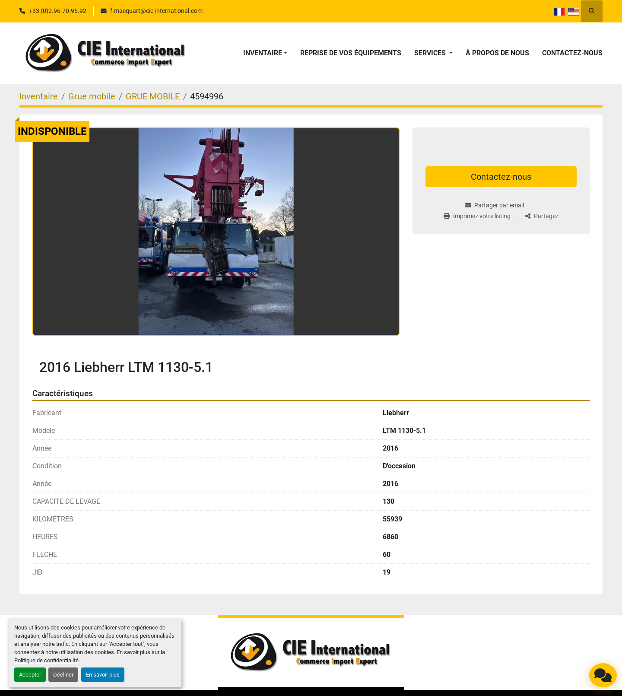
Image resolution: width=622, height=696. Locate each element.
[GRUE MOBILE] (153, 96)
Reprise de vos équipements (350, 53)
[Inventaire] (38, 96)
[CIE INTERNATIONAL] (311, 653)
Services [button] (430, 53)
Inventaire (262, 53)
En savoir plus (103, 674)
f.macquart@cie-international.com (156, 10)
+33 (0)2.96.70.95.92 (57, 10)
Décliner (63, 674)
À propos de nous (497, 53)
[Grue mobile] (91, 96)
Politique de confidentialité (46, 660)
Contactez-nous (572, 53)
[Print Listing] (480, 216)
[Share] (542, 216)
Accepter (30, 674)
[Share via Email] (497, 205)
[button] (265, 53)
